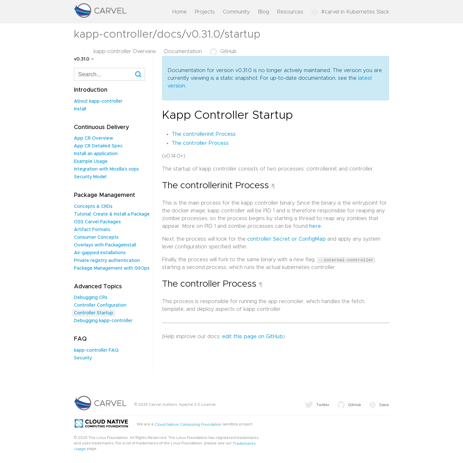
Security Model (90, 177)
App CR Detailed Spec (98, 146)
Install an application (96, 154)
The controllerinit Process (204, 134)
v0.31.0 (81, 59)
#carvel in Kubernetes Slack (350, 11)
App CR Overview (93, 138)
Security (83, 358)
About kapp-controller (98, 101)
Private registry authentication (107, 260)
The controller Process (200, 143)
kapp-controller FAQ (96, 350)
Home (179, 11)
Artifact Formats (92, 229)
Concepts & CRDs (93, 206)
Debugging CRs (90, 297)
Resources (290, 11)
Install (80, 109)
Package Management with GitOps (112, 268)
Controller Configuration (100, 305)
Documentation (183, 51)
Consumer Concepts (96, 237)
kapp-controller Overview (125, 51)
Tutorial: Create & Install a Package (112, 214)
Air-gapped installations (100, 253)
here (315, 226)
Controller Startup (93, 313)
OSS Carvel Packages (97, 222)
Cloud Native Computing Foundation (188, 424)
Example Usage (91, 161)
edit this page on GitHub (252, 336)
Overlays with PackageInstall (105, 245)
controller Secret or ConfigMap (286, 239)
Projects (205, 11)
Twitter (317, 405)
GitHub (223, 51)
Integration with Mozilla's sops (106, 169)
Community (236, 11)
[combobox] (109, 74)
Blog (263, 11)
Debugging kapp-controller (103, 321)
